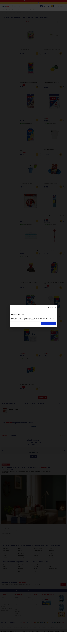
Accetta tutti (48, 323)
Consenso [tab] (18, 310)
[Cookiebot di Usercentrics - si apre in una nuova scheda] (48, 307)
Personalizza (34, 323)
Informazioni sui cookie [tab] (49, 310)
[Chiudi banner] (55, 307)
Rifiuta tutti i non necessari (18, 323)
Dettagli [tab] (33, 310)
